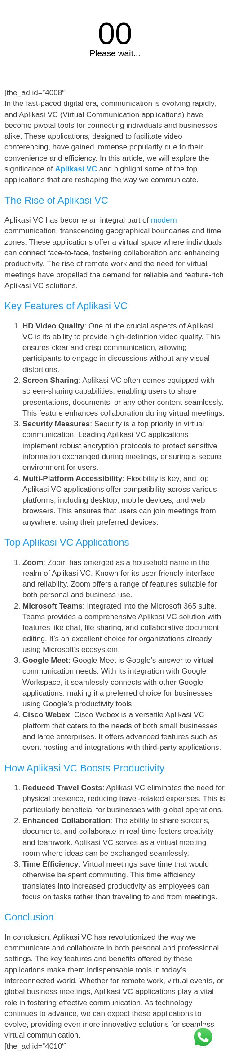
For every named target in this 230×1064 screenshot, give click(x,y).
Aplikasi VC (76, 169)
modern (164, 220)
